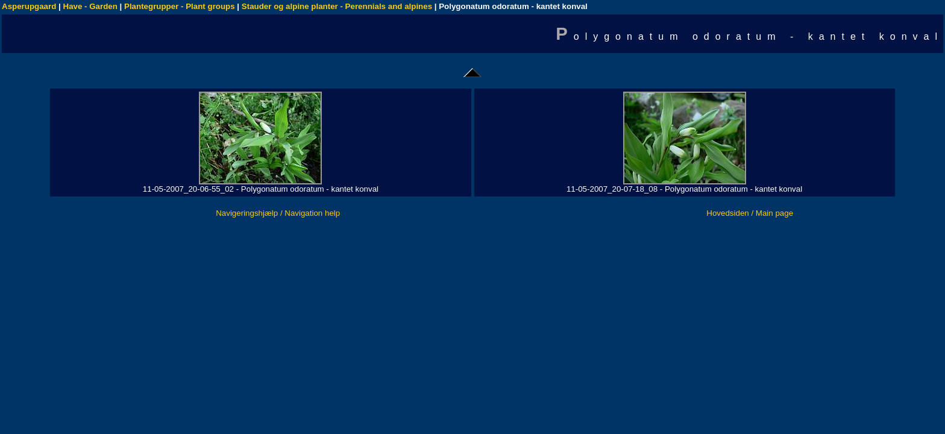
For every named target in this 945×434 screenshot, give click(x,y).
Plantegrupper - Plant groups (179, 6)
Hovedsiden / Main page (749, 213)
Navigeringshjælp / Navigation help (278, 213)
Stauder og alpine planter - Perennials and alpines (337, 6)
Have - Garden (90, 6)
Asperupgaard (29, 6)
